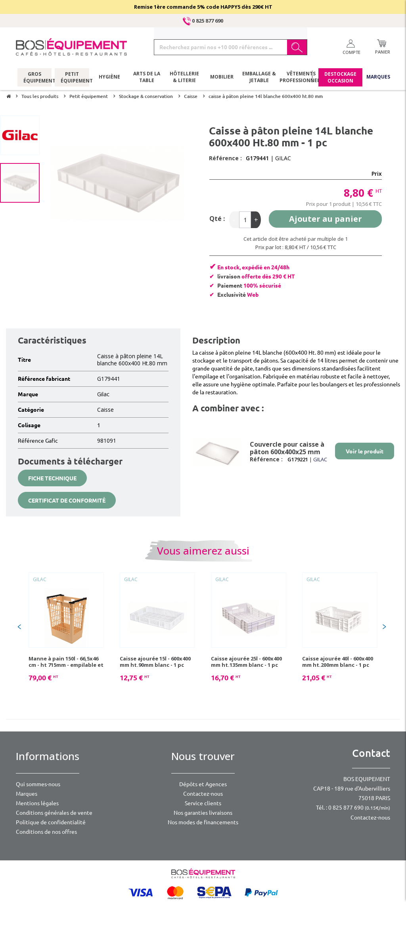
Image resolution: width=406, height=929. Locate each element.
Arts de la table (146, 77)
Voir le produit (364, 451)
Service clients (203, 803)
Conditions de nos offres (46, 832)
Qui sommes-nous (38, 784)
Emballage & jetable (259, 77)
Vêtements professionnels (300, 77)
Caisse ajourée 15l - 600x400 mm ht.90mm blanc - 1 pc (155, 661)
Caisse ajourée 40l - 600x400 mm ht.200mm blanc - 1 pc (337, 661)
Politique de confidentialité (51, 822)
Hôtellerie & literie (184, 77)
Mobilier (222, 77)
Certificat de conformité (66, 500)
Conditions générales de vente (54, 813)
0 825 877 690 (203, 20)
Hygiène (109, 77)
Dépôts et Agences (203, 784)
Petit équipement (72, 77)
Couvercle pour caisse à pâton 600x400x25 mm (287, 448)
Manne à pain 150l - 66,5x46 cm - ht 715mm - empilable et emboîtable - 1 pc (66, 661)
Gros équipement (35, 77)
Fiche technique (52, 478)
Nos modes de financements (203, 822)
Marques (378, 77)
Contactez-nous (203, 794)
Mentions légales (37, 803)
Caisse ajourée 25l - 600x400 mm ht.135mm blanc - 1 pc (246, 661)
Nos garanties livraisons (203, 813)
